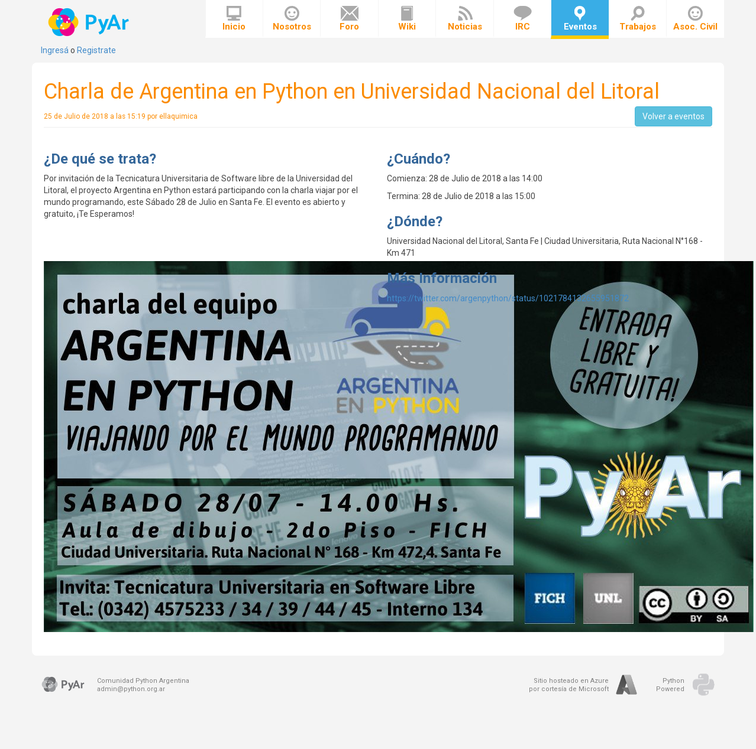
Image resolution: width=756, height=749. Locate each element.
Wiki (407, 19)
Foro (349, 19)
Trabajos (637, 19)
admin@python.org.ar (131, 689)
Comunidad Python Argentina (143, 681)
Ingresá (55, 50)
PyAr (89, 22)
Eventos (580, 19)
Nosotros (292, 19)
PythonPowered (670, 685)
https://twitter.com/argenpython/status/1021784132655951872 (508, 298)
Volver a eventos (673, 116)
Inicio (233, 19)
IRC (522, 19)
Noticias (465, 19)
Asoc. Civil (695, 19)
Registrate (96, 50)
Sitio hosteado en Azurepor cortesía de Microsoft (569, 685)
